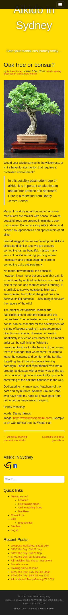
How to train (30, 73)
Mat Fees (23, 511)
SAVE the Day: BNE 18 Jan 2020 (30, 575)
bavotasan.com (45, 608)
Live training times (28, 503)
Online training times (30, 507)
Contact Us (17, 515)
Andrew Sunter (14, 71)
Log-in (14, 530)
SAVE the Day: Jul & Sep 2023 (29, 556)
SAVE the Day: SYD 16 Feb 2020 (30, 571)
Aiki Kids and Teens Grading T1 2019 (32, 579)
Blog (13, 518)
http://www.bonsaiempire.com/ (32, 418)
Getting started (19, 496)
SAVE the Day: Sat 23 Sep (26, 553)
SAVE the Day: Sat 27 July (26, 549)
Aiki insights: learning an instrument (31, 560)
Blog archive (25, 522)
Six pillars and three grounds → (53, 438)
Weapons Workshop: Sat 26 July (30, 545)
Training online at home (24, 568)
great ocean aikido (13, 73)
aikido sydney (54, 71)
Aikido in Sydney (34, 17)
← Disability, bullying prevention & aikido (15, 438)
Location (23, 500)
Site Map (16, 526)
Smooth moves (19, 564)
